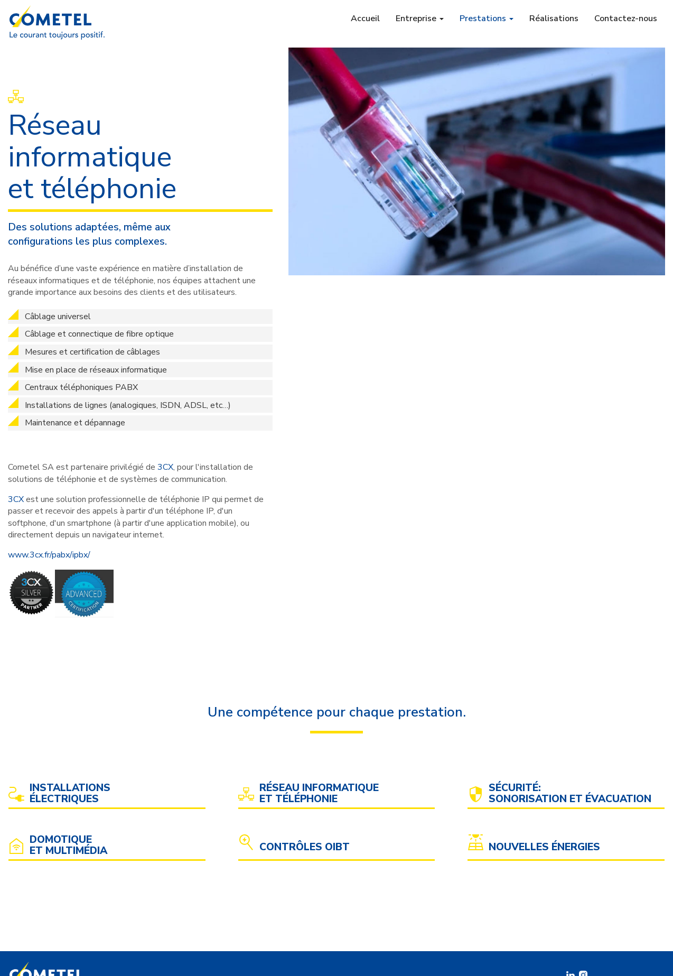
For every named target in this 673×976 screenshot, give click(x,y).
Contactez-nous (625, 18)
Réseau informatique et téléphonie (319, 794)
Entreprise (420, 18)
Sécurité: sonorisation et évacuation (570, 794)
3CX (165, 467)
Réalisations (553, 18)
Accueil (365, 18)
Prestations (486, 18)
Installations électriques (70, 794)
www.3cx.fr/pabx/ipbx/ (49, 555)
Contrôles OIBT (304, 847)
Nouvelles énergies (544, 847)
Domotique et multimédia (68, 845)
